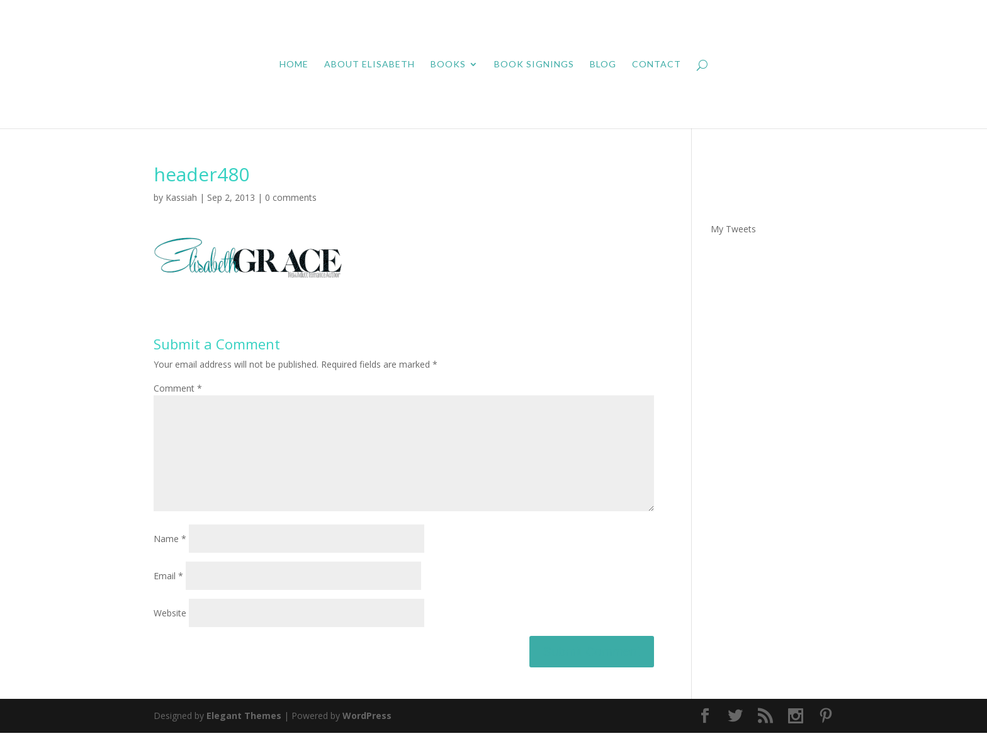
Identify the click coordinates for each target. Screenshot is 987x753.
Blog (603, 64)
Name (170, 559)
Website (170, 633)
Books (448, 64)
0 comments (291, 197)
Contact (656, 64)
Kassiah (181, 197)
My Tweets (733, 229)
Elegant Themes (243, 736)
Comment (178, 388)
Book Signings (534, 64)
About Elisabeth (369, 64)
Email (168, 596)
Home (293, 64)
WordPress (367, 736)
